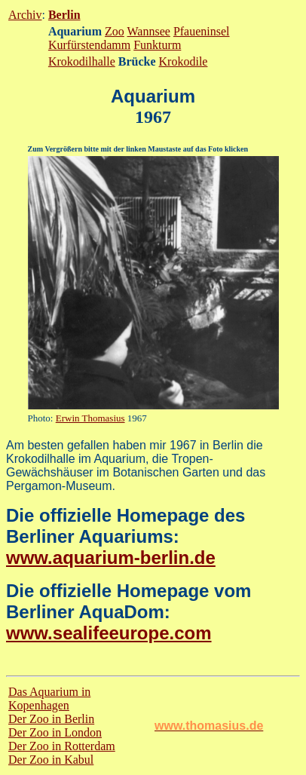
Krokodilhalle (81, 61)
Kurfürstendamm (89, 44)
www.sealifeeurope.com (109, 633)
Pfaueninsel (201, 31)
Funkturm (157, 44)
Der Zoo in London (55, 732)
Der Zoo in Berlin (51, 718)
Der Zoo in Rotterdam (61, 746)
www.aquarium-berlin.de (111, 557)
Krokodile (183, 61)
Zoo (114, 31)
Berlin (64, 14)
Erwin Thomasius (90, 418)
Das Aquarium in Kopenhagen (49, 698)
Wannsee (148, 31)
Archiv (24, 14)
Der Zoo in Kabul (50, 759)
